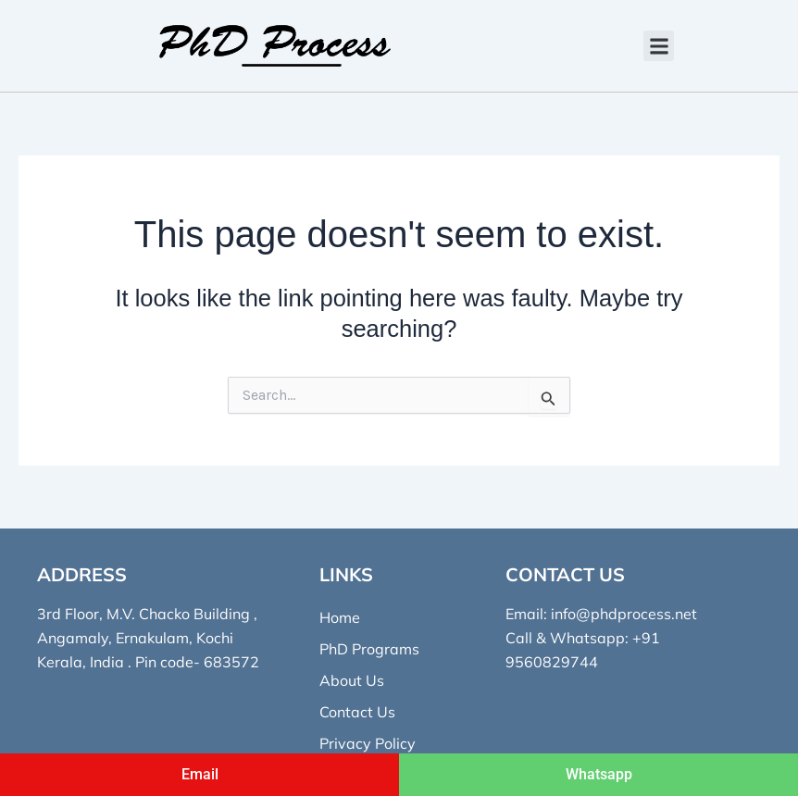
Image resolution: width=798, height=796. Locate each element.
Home (339, 617)
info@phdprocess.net (624, 613)
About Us (351, 680)
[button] (658, 46)
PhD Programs (369, 649)
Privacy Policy (367, 743)
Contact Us (357, 712)
